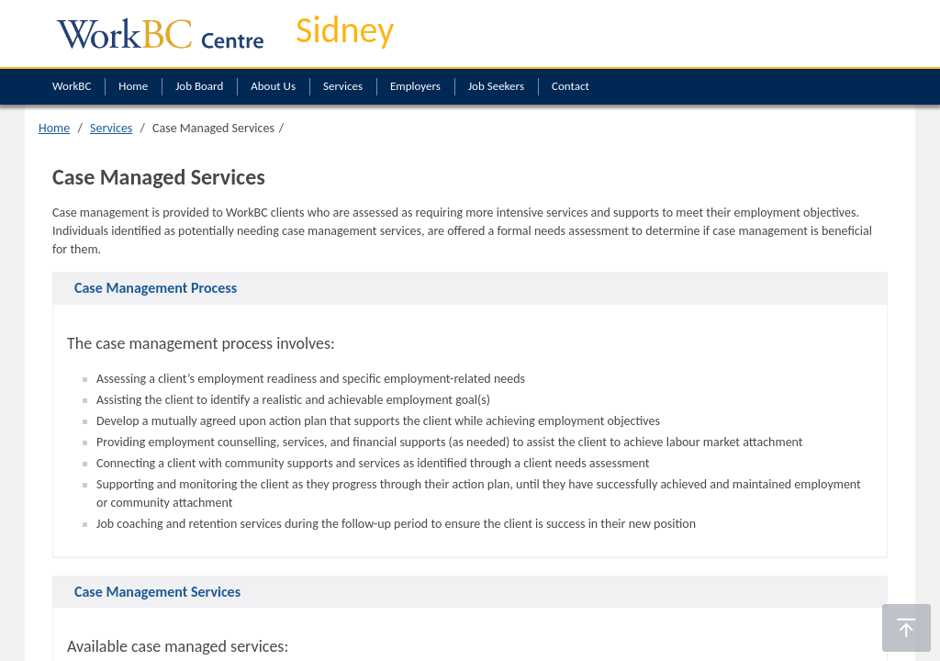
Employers (415, 86)
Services (343, 86)
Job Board (199, 86)
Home (133, 86)
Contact (570, 86)
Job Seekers (496, 86)
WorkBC (71, 86)
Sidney (345, 29)
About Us (273, 86)
